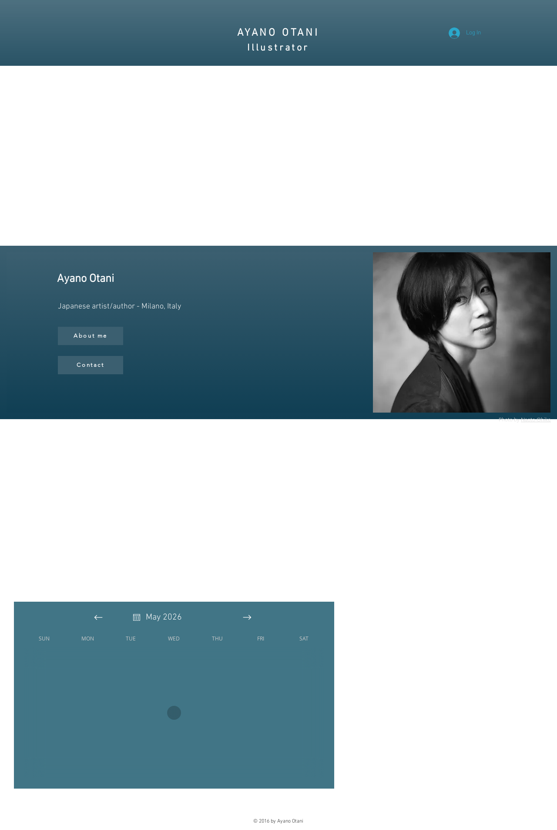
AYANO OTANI (278, 33)
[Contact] (90, 365)
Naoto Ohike (536, 419)
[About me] (90, 336)
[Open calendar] (136, 617)
